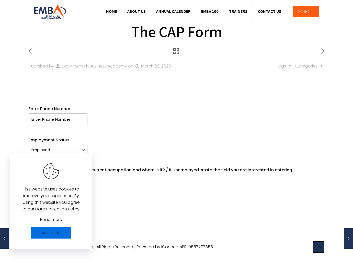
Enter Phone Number (49, 109)
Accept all (51, 232)
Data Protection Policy (57, 209)
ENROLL (306, 11)
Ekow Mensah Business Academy (94, 66)
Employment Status (49, 140)
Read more (51, 219)
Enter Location (43, 201)
